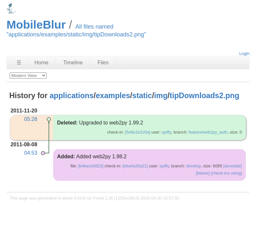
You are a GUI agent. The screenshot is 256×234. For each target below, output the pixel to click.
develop (193, 165)
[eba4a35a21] (135, 165)
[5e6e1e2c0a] (137, 132)
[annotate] (232, 165)
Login (244, 53)
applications (71, 95)
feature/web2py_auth (208, 132)
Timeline (73, 62)
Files (102, 62)
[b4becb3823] (91, 165)
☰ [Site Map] (19, 62)
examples (113, 95)
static (142, 95)
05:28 (30, 119)
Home (42, 62)
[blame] (203, 173)
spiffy (166, 132)
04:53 (30, 153)
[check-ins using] (226, 173)
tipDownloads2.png (204, 95)
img (160, 95)
